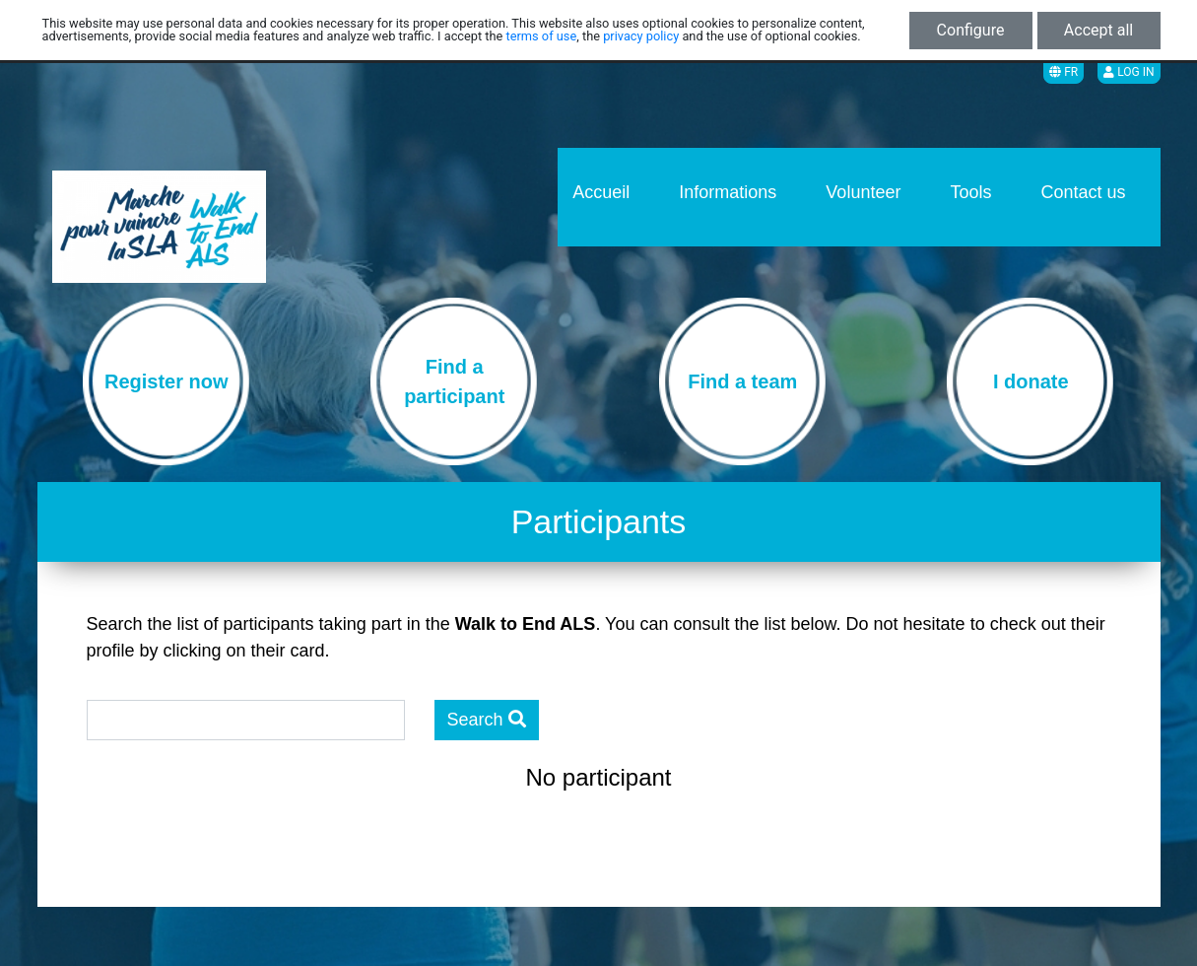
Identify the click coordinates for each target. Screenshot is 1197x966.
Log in (1128, 72)
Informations (727, 192)
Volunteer (863, 192)
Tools (970, 192)
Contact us (1082, 192)
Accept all (1098, 30)
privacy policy (641, 36)
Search (486, 719)
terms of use (541, 36)
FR (1063, 72)
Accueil (601, 192)
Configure (971, 30)
